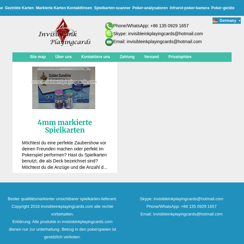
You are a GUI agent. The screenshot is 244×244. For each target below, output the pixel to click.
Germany (227, 20)
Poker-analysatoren (150, 8)
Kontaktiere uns (95, 57)
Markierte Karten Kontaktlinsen (64, 8)
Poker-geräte (222, 8)
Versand (151, 57)
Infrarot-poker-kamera (189, 8)
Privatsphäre (180, 57)
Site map (38, 57)
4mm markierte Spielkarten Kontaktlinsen (64, 130)
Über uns (63, 57)
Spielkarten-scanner (112, 8)
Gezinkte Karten (19, 8)
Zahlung (127, 57)
